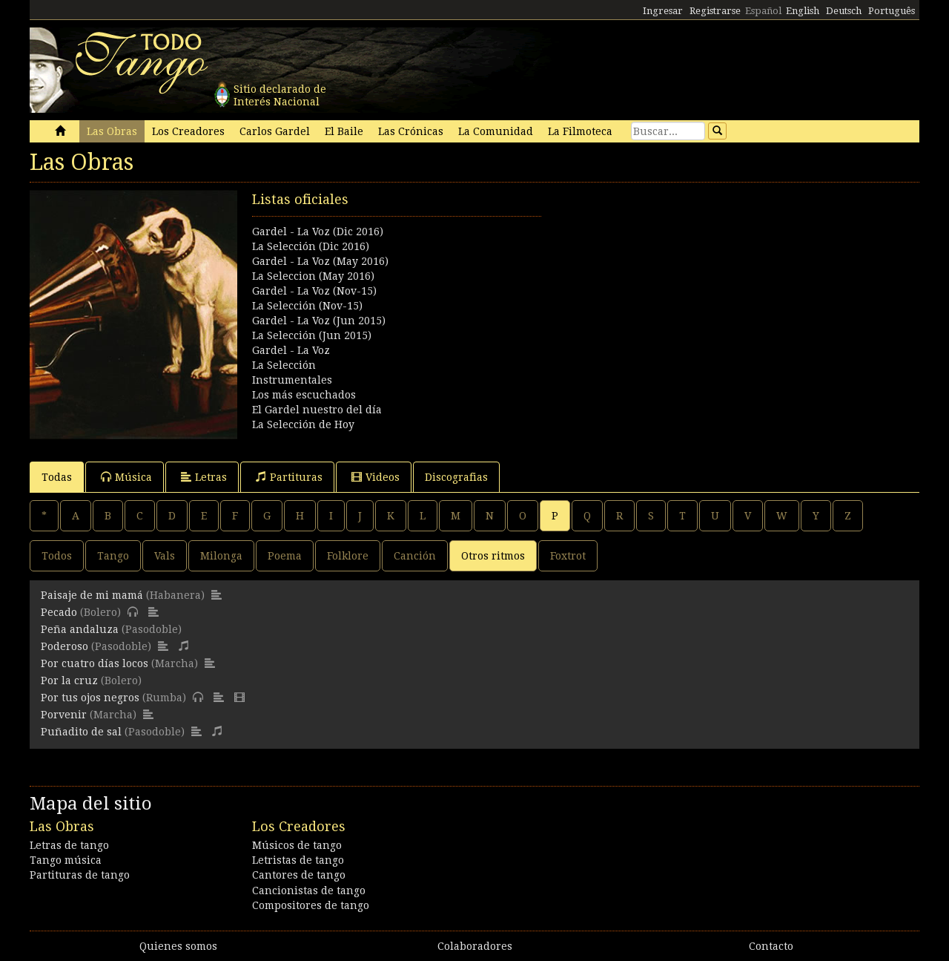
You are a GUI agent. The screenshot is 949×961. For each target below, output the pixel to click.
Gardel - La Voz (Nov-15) (314, 291)
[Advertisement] (697, 294)
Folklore (347, 556)
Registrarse (715, 10)
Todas (57, 477)
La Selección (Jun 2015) (311, 335)
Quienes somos (178, 946)
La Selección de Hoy (303, 424)
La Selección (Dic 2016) (310, 246)
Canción (415, 556)
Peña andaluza (80, 629)
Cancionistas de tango (309, 890)
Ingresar (663, 10)
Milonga (221, 556)
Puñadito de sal (81, 732)
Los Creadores (188, 131)
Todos (57, 556)
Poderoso (64, 646)
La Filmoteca (580, 131)
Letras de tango (69, 845)
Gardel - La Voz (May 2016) (320, 261)
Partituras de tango (80, 875)
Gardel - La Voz (291, 350)
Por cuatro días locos (94, 663)
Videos (375, 476)
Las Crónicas (410, 131)
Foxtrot (568, 556)
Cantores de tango (298, 875)
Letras (204, 476)
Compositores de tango (310, 905)
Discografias (456, 477)
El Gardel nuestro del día (317, 410)
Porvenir (64, 715)
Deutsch (844, 10)
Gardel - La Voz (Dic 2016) (317, 231)
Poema (285, 556)
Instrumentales (292, 380)
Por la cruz (69, 680)
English (802, 10)
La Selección (284, 365)
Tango (113, 556)
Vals (164, 556)
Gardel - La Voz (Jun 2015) (319, 321)
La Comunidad (495, 131)
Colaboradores (474, 946)
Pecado (59, 612)
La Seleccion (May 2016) (313, 276)
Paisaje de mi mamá (92, 595)
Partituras (289, 476)
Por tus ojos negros (90, 697)
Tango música (66, 860)
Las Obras (112, 131)
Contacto (771, 946)
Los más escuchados (304, 395)
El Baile (344, 131)
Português (891, 10)
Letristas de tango (298, 860)
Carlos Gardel (274, 131)
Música (126, 476)
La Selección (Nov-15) (307, 306)
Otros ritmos (493, 556)
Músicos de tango (297, 845)
